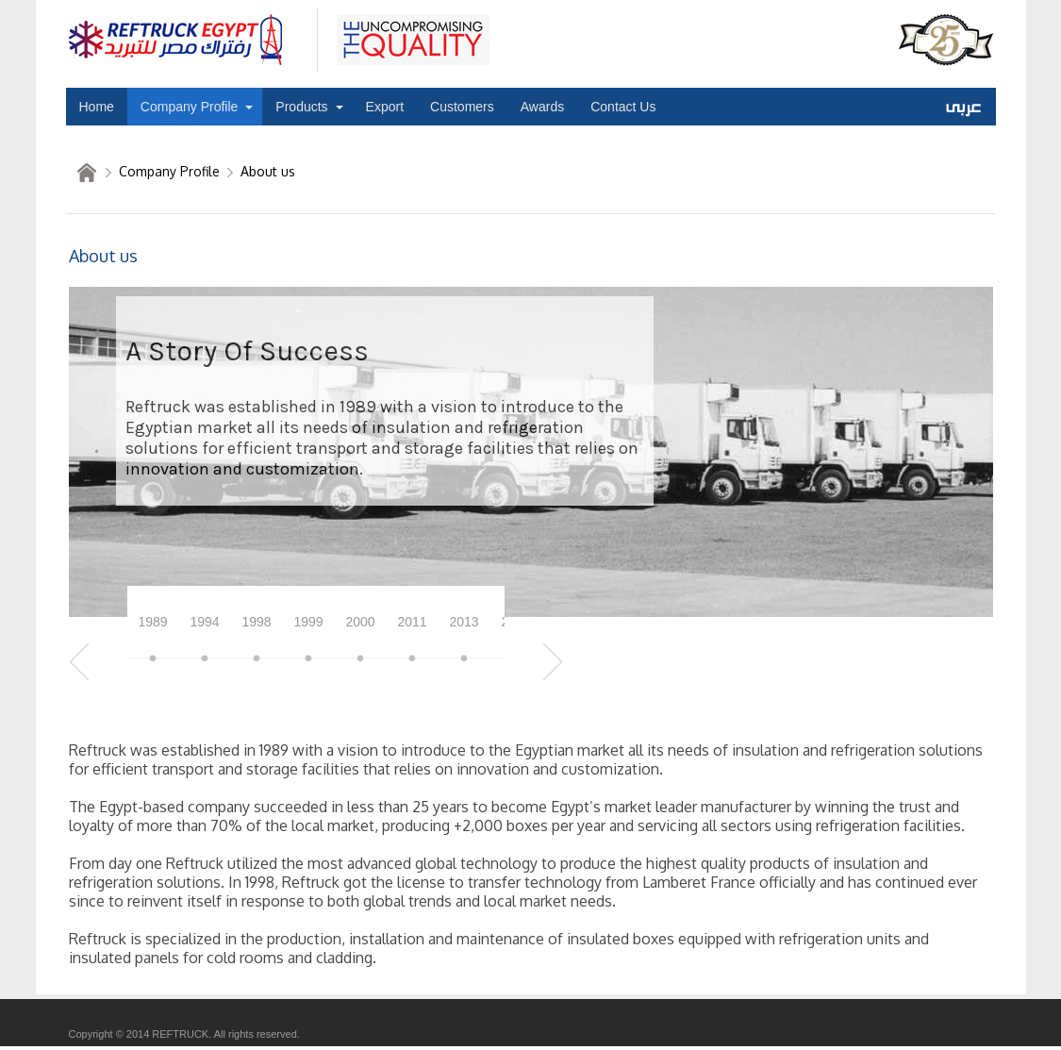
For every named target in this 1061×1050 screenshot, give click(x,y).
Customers (462, 106)
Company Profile (190, 106)
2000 (359, 621)
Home (96, 106)
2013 (463, 621)
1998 (256, 621)
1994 (204, 621)
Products (301, 106)
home (86, 172)
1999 (308, 621)
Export (385, 106)
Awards (542, 106)
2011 (411, 621)
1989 (152, 621)
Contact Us (622, 106)
